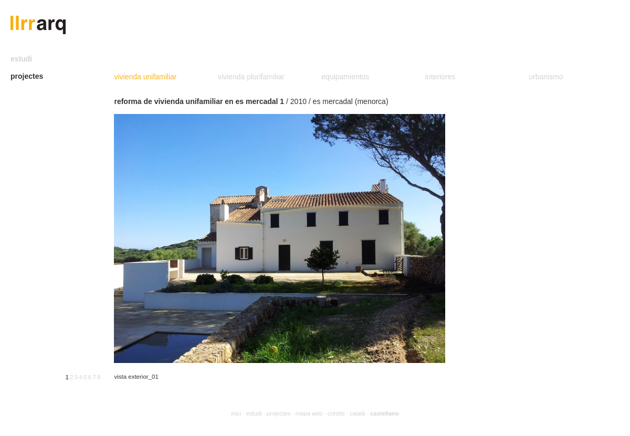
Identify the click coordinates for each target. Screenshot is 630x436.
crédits (336, 413)
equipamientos (345, 76)
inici (236, 413)
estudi (21, 59)
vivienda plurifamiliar (251, 76)
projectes (26, 76)
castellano (384, 413)
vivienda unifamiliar (145, 76)
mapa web (309, 413)
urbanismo (546, 76)
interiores (440, 76)
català (357, 413)
